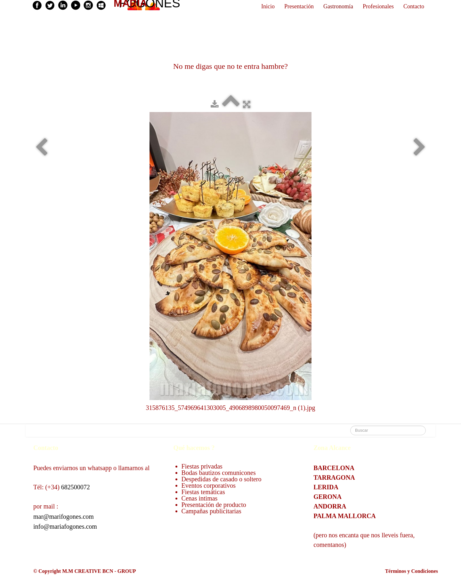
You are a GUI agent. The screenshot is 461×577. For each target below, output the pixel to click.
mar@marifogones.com (63, 516)
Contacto (413, 6)
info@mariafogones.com (65, 526)
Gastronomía (338, 6)
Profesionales (378, 6)
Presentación (299, 6)
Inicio (268, 6)
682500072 (75, 487)
